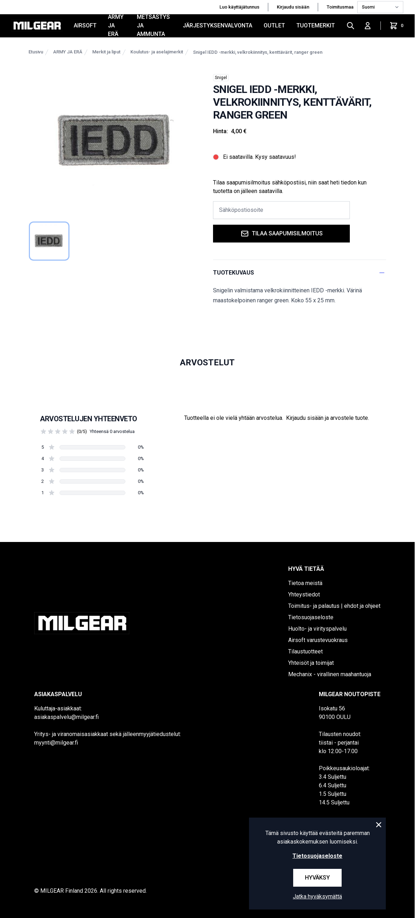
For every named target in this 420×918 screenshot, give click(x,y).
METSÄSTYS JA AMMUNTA (153, 25)
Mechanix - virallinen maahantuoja (329, 674)
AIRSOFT (85, 25)
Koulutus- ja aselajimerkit (156, 51)
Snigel (221, 77)
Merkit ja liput (106, 51)
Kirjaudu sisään (293, 7)
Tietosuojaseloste (310, 617)
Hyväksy (317, 877)
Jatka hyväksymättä (317, 896)
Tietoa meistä (305, 583)
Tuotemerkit (315, 25)
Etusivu (35, 51)
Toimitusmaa (340, 7)
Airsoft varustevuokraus (318, 640)
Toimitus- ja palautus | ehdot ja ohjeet (334, 606)
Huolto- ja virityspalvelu (317, 628)
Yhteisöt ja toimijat (311, 662)
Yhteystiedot (304, 594)
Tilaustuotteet (305, 651)
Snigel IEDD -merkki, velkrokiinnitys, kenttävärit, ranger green (257, 52)
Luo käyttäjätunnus (239, 7)
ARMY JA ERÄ (116, 25)
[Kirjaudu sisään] (368, 26)
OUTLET (274, 25)
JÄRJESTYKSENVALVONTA (217, 25)
